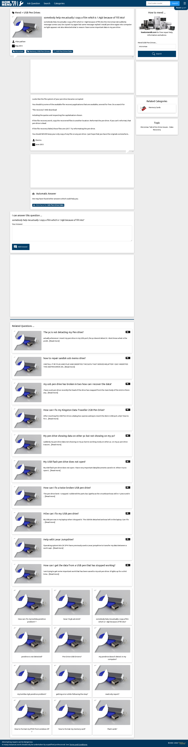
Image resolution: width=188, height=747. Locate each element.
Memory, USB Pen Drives (38, 51)
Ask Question (33, 3)
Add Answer (21, 246)
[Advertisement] (82, 76)
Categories (59, 3)
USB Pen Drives (32, 12)
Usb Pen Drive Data (63, 51)
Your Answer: (17, 224)
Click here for (48, 205)
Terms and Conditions (78, 745)
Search (47, 3)
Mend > (18, 12)
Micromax (18, 51)
